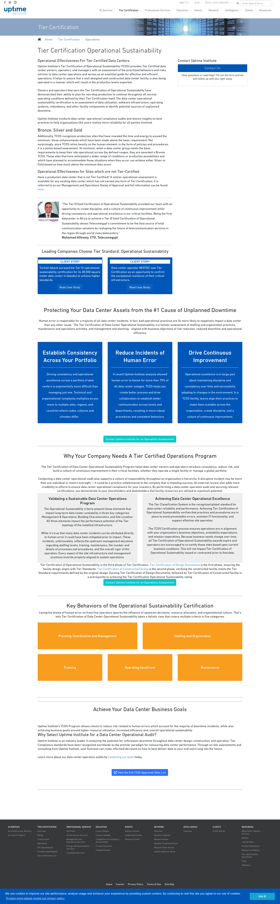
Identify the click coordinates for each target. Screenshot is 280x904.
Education (182, 10)
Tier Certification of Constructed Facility (122, 569)
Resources (265, 10)
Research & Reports (251, 850)
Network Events (132, 839)
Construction (43, 839)
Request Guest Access (164, 847)
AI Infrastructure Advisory (20, 831)
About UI (183, 2)
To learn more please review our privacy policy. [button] (35, 898)
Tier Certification (128, 10)
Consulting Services (75, 853)
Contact (120, 884)
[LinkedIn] (15, 2)
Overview (41, 831)
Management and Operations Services (75, 840)
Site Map (169, 884)
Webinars (246, 865)
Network (214, 10)
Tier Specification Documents (250, 855)
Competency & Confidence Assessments (107, 840)
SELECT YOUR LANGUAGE (217, 2)
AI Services (105, 10)
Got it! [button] (262, 896)
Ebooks (245, 838)
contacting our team (121, 757)
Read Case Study (69, 287)
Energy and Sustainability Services (77, 847)
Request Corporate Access (166, 843)
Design (40, 835)
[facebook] (5, 2)
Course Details (102, 831)
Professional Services (157, 10)
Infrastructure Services (77, 835)
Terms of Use (154, 884)
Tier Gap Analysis (45, 847)
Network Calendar (162, 835)
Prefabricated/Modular (47, 851)
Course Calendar (103, 835)
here (41, 189)
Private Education (104, 846)
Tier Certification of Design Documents (175, 565)
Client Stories (219, 831)
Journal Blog (247, 842)
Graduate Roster (103, 850)
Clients (249, 10)
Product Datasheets (251, 846)
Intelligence (232, 10)
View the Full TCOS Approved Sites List (140, 772)
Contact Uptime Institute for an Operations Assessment (140, 439)
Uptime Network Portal (164, 851)
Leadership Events (133, 835)
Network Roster (161, 839)
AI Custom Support (16, 835)
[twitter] (9, 2)
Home (109, 884)
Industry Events (132, 831)
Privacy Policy (135, 884)
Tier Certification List (47, 855)
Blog (197, 2)
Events (198, 10)
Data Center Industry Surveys (251, 832)
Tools (244, 861)
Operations (42, 843)
